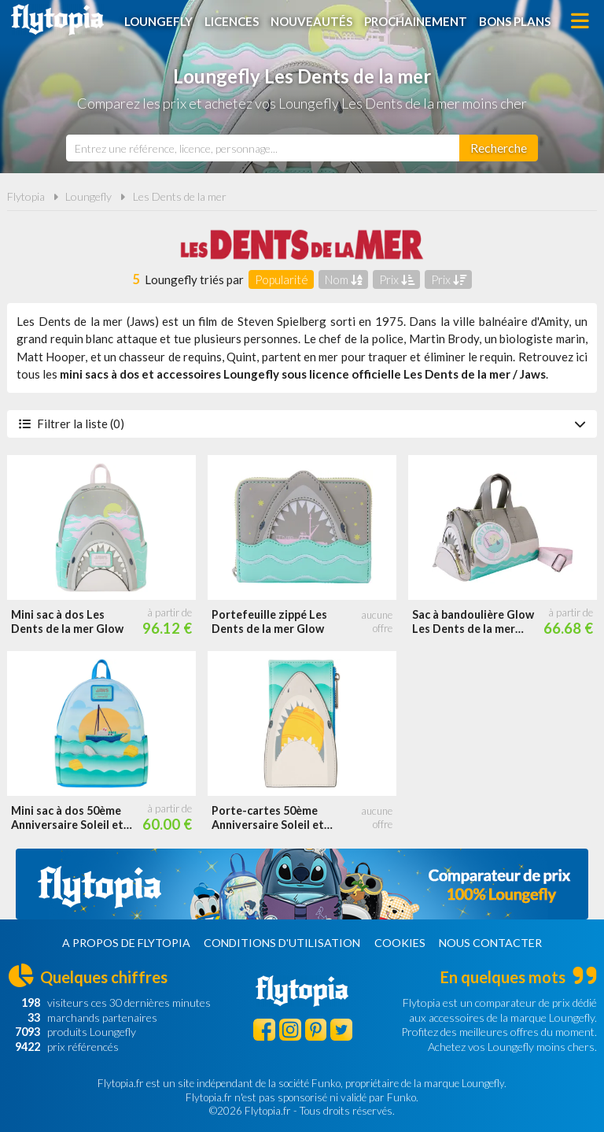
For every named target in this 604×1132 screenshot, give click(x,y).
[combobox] (262, 148)
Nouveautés (311, 21)
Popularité (281, 279)
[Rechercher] (498, 148)
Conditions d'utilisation (282, 942)
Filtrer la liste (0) (302, 423)
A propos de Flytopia (126, 942)
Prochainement (415, 21)
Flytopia (57, 19)
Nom (344, 279)
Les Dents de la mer (179, 196)
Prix (396, 279)
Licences (231, 21)
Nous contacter (490, 942)
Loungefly (158, 21)
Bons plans (515, 21)
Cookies (399, 942)
